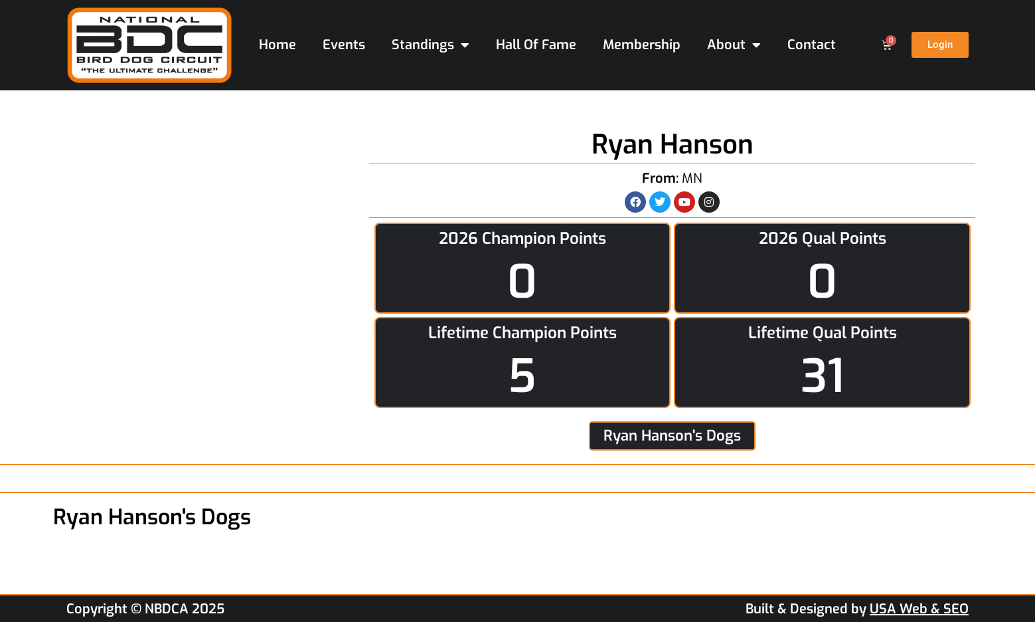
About (734, 45)
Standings (430, 45)
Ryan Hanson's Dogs (672, 435)
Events (344, 45)
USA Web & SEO (919, 609)
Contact (811, 45)
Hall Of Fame (536, 45)
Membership (641, 45)
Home (277, 45)
